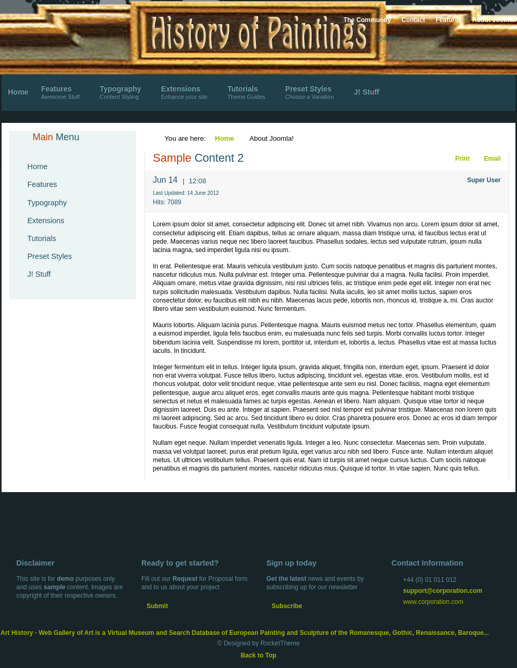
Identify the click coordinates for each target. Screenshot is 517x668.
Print (457, 158)
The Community (367, 20)
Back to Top (258, 655)
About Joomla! (494, 20)
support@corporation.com (442, 590)
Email (486, 158)
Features (449, 20)
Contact (413, 20)
